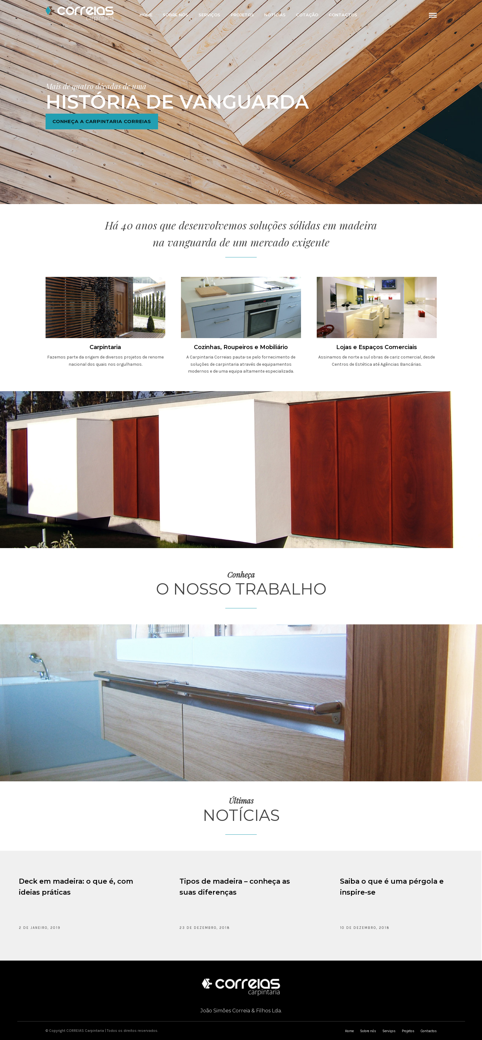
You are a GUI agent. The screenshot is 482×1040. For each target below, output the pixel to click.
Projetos (242, 14)
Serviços (209, 14)
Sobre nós (175, 14)
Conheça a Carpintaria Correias (101, 124)
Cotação (307, 14)
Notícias (275, 14)
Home (146, 14)
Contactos (343, 14)
